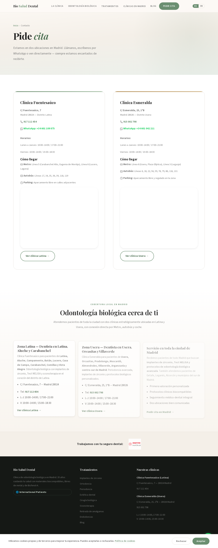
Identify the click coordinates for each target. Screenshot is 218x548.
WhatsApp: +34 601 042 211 (138, 128)
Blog (153, 6)
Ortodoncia (85, 484)
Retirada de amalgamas (92, 511)
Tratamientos (110, 6)
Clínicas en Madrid (134, 6)
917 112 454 (30, 122)
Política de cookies (125, 541)
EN (201, 6)
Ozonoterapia (87, 506)
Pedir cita (169, 6)
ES (195, 6)
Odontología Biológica (82, 6)
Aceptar (201, 541)
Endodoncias (86, 517)
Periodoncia (86, 489)
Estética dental (87, 495)
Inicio (15, 25)
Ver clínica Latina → (38, 256)
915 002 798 (130, 122)
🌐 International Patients (31, 492)
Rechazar (181, 541)
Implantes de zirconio (91, 478)
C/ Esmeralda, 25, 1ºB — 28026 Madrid (155, 502)
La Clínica (57, 6)
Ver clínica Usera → (137, 256)
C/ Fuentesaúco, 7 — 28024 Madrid (154, 483)
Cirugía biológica (88, 500)
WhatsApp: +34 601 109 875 (39, 128)
